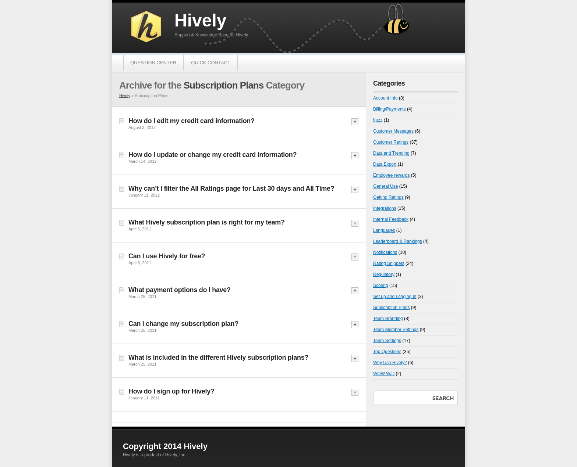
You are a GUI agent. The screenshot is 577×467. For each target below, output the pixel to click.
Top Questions (387, 351)
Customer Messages (393, 131)
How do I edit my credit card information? (191, 121)
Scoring (380, 285)
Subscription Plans (391, 307)
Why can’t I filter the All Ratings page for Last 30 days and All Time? (231, 188)
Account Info (385, 98)
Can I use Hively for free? (166, 256)
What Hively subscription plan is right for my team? (206, 222)
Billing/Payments (389, 109)
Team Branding (388, 318)
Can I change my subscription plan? (183, 323)
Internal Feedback (390, 219)
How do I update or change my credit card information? (212, 154)
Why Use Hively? (390, 362)
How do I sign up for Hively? (171, 391)
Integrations (384, 208)
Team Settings (387, 340)
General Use (385, 186)
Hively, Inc (175, 454)
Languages (384, 230)
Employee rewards (391, 175)
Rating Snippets (388, 263)
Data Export (384, 164)
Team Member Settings (395, 329)
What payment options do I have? (179, 290)
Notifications (385, 252)
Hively (200, 20)
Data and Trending (391, 153)
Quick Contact (210, 62)
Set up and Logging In (394, 296)
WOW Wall (383, 373)
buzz (377, 120)
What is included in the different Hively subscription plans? (218, 357)
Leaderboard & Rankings (397, 241)
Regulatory (383, 274)
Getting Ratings (388, 197)
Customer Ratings (390, 142)
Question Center (153, 62)
